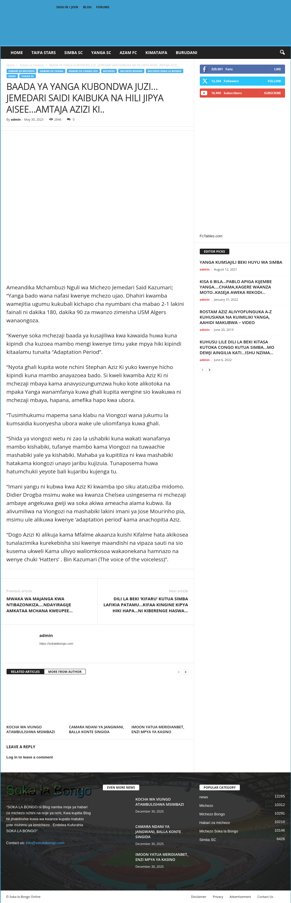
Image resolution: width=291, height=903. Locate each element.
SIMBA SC (73, 52)
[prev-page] (179, 672)
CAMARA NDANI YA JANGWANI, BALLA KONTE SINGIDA (96, 729)
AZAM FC (128, 52)
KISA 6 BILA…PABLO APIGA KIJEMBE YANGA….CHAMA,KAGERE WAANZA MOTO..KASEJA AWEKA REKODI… (236, 287)
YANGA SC (101, 52)
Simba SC (207, 840)
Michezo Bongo (131, 71)
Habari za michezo (32, 65)
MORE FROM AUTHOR (65, 671)
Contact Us (265, 896)
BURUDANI (186, 52)
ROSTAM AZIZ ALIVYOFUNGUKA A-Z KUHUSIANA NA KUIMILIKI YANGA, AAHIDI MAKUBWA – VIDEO (236, 317)
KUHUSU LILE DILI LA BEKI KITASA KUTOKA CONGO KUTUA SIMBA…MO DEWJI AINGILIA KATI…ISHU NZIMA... (237, 347)
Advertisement (240, 896)
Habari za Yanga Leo (83, 71)
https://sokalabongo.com (56, 643)
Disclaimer (198, 896)
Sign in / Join (67, 7)
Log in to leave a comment (30, 757)
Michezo (109, 71)
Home (17, 52)
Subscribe (272, 93)
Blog (87, 7)
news (12, 76)
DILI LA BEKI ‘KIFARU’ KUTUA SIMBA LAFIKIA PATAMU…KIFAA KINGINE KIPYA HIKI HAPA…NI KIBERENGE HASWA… (145, 604)
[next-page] (185, 672)
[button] (282, 52)
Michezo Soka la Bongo (164, 71)
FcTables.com (211, 236)
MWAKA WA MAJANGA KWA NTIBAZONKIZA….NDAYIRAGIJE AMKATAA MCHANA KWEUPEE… (40, 604)
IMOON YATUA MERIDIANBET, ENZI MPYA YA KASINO (158, 729)
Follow (274, 81)
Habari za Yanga (51, 71)
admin (16, 119)
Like (277, 69)
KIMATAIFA (156, 52)
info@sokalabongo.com (45, 843)
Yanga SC (27, 76)
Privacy (218, 896)
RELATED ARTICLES (25, 671)
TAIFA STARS (43, 52)
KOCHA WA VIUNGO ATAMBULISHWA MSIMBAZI (31, 729)
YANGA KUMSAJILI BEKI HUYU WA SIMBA (241, 262)
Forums (102, 7)
